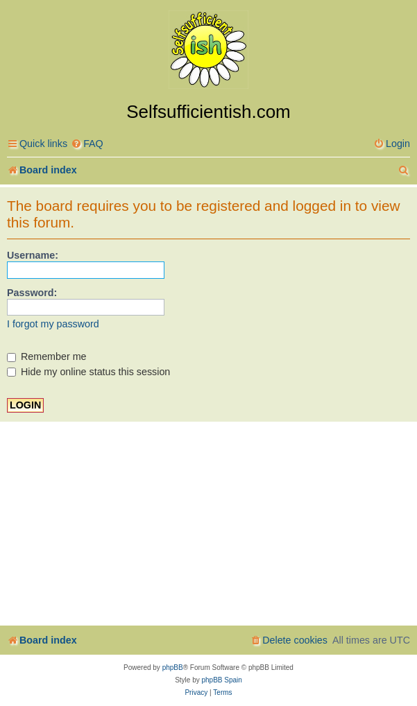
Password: (32, 292)
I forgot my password (53, 323)
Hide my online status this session (88, 371)
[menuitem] (87, 144)
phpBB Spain (221, 680)
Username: (32, 255)
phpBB (172, 667)
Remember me (47, 356)
